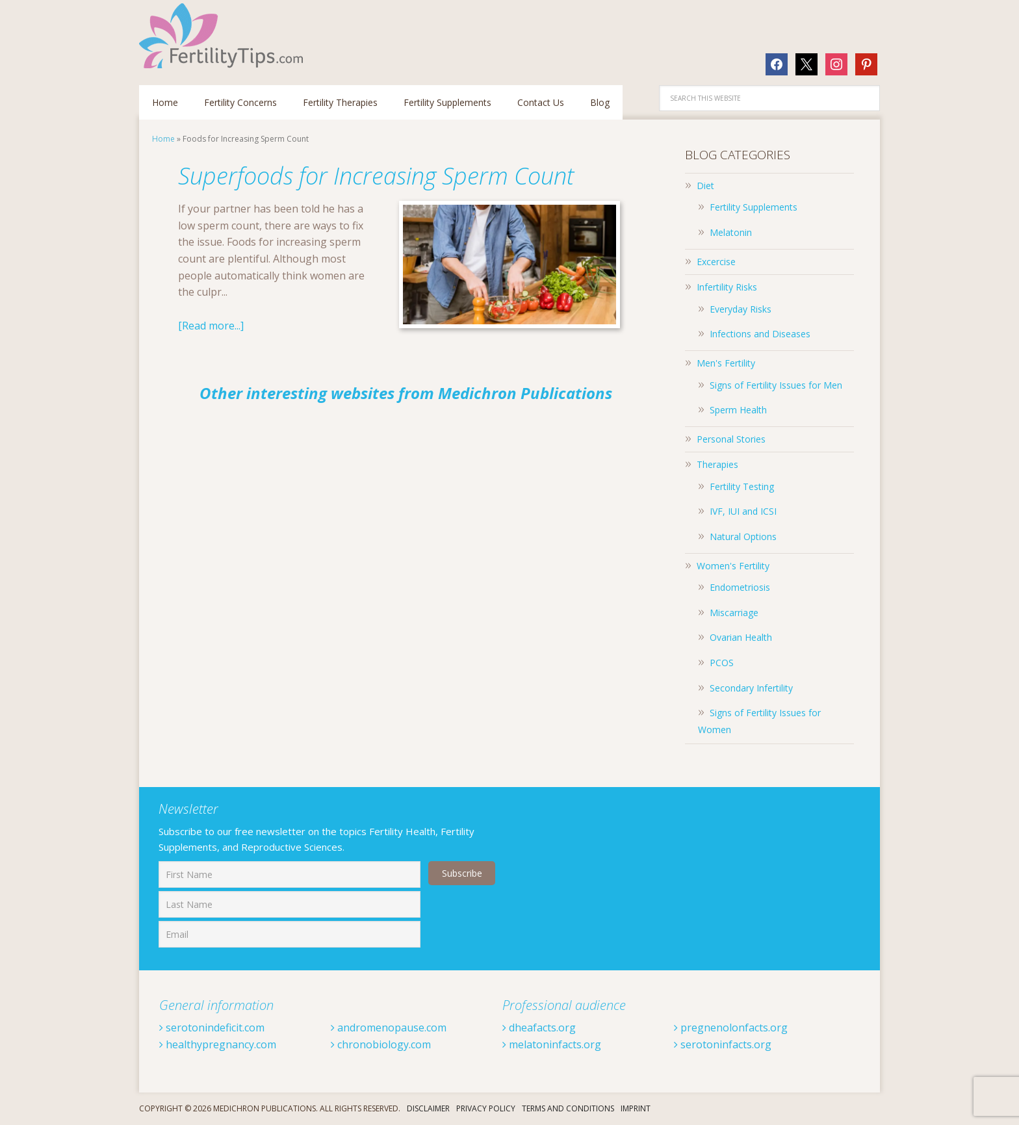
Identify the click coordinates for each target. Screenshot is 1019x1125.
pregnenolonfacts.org (731, 1027)
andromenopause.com (388, 1027)
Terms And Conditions (568, 1108)
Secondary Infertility (751, 688)
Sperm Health (738, 410)
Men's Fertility (726, 363)
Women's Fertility (733, 566)
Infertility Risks (727, 287)
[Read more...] (211, 325)
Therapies (717, 464)
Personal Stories (731, 439)
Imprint (636, 1108)
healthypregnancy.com (217, 1044)
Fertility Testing (742, 486)
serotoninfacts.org (722, 1044)
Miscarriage (734, 612)
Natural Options (743, 536)
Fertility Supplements (753, 207)
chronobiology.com (381, 1044)
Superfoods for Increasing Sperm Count (376, 176)
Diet (705, 185)
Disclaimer (428, 1108)
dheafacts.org (539, 1027)
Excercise (716, 261)
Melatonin (731, 232)
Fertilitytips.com (223, 35)
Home (163, 138)
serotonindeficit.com (211, 1027)
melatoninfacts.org (551, 1044)
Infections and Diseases (760, 334)
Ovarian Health (741, 637)
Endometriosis (740, 587)
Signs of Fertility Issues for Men (776, 385)
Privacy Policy (485, 1108)
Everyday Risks (740, 309)
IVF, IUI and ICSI (743, 511)
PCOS (722, 662)
